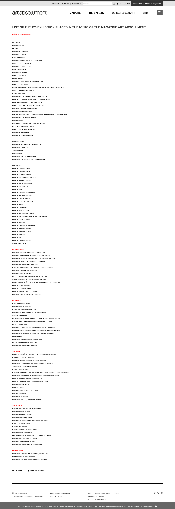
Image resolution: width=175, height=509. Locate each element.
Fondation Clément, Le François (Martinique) (30, 453)
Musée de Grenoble (20, 396)
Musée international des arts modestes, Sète (29, 420)
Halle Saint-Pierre (19, 69)
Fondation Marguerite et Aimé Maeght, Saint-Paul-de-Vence (35, 375)
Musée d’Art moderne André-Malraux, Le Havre (30, 255)
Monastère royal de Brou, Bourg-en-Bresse (29, 360)
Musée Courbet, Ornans (21, 306)
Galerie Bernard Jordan (21, 228)
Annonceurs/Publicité (96, 496)
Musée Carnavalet (19, 72)
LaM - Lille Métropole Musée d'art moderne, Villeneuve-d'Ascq (36, 330)
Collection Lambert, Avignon (23, 357)
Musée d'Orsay (18, 45)
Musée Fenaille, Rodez (21, 411)
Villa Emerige (17, 150)
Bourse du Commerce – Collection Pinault (28, 123)
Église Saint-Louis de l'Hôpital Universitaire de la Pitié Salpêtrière (38, 87)
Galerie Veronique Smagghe (23, 192)
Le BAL (15, 48)
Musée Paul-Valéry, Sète (22, 417)
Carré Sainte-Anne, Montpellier (24, 429)
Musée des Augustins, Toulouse (24, 438)
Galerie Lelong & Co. (20, 186)
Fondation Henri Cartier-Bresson (25, 156)
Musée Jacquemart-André (22, 135)
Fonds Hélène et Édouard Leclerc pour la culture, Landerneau (36, 282)
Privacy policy (104, 493)
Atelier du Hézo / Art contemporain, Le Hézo (29, 279)
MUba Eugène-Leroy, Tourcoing (24, 342)
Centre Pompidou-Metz (21, 303)
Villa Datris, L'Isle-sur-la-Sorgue (24, 366)
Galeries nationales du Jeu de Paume (27, 102)
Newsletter (76, 3)
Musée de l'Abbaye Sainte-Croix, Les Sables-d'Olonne (33, 258)
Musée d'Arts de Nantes (21, 273)
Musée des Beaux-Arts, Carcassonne (27, 444)
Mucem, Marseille (19, 393)
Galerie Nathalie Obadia (21, 231)
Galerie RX (16, 237)
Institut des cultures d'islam (23, 90)
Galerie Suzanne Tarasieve (23, 213)
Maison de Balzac (19, 75)
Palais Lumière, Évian (21, 369)
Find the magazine (153, 3)
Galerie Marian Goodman (22, 183)
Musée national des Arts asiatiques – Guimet (29, 96)
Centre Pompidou (19, 57)
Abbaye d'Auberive (19, 315)
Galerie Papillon (18, 234)
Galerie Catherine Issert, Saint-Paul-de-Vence (30, 381)
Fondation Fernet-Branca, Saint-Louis (27, 339)
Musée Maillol (17, 120)
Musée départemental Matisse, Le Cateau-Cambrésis (33, 333)
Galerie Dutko (17, 189)
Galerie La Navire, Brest (21, 288)
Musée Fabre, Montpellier (22, 432)
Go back (17, 471)
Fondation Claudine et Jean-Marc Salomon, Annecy (32, 363)
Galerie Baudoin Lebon (21, 180)
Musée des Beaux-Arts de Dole (24, 345)
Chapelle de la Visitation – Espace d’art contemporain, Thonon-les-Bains (40, 372)
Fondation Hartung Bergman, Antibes (27, 399)
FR (128, 3)
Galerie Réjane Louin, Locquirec (25, 291)
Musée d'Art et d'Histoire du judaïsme (27, 60)
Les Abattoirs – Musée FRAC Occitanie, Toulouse (31, 435)
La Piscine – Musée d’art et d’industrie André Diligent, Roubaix (36, 318)
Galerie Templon (18, 222)
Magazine (75, 13)
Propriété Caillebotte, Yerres (23, 126)
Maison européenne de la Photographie (27, 105)
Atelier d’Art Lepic (19, 243)
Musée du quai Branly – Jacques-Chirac (28, 81)
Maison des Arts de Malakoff (23, 129)
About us (55, 3)
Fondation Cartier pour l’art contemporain (28, 159)
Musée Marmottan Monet (22, 111)
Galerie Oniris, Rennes (21, 285)
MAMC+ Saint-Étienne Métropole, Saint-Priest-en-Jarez (34, 354)
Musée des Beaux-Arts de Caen (24, 264)
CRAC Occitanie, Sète (21, 423)
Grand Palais (17, 78)
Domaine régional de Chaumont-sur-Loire (28, 252)
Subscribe (137, 3)
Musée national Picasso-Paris (24, 117)
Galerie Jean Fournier (21, 210)
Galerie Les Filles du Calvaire (24, 177)
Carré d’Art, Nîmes (19, 426)
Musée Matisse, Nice (20, 384)
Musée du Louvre (19, 54)
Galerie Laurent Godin (21, 219)
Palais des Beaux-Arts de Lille (24, 309)
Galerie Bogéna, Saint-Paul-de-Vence (27, 378)
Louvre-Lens (17, 336)
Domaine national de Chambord (24, 270)
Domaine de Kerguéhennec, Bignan (26, 294)
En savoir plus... (147, 506)
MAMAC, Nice (18, 387)
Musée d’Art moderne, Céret (23, 441)
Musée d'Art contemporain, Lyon (25, 390)
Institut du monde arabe (21, 63)
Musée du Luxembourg (21, 66)
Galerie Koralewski (19, 207)
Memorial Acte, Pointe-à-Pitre (23, 456)
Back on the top (36, 471)
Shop (146, 13)
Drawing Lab (17, 153)
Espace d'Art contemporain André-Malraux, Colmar (32, 321)
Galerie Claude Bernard (21, 198)
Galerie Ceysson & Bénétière (23, 225)
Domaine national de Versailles (24, 108)
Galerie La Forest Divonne (22, 201)
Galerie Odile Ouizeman (21, 174)
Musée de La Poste (20, 51)
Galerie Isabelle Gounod (21, 195)
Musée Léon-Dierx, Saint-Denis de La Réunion (30, 459)
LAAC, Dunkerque (19, 324)
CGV (96, 493)
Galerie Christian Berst (21, 168)
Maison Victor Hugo (20, 84)
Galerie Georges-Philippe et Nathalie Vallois (29, 216)
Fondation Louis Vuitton (21, 147)
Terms (90, 493)
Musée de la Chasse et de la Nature (26, 144)
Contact (65, 3)
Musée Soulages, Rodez (22, 414)
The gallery (96, 13)
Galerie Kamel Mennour (21, 240)
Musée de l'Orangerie (20, 132)
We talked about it (123, 13)
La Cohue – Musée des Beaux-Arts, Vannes (29, 276)
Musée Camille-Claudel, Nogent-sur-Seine (29, 312)
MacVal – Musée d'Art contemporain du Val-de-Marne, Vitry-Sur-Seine (39, 114)
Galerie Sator (17, 204)
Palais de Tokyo (18, 93)
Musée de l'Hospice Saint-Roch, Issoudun (28, 261)
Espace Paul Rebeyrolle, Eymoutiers (26, 408)
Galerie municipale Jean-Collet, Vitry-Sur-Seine (30, 99)
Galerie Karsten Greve (21, 171)
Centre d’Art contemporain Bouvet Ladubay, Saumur (32, 267)
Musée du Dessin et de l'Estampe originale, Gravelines (33, 327)
